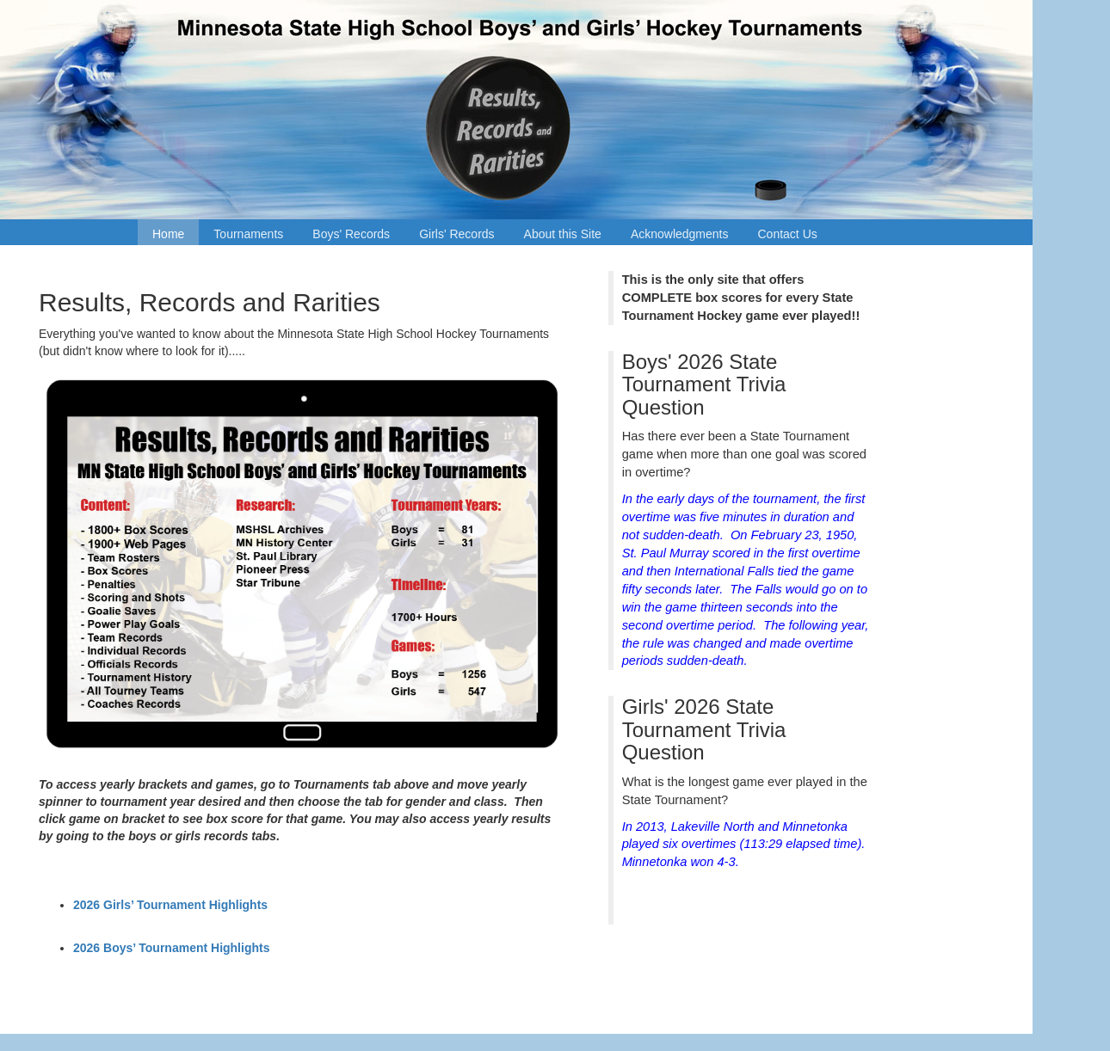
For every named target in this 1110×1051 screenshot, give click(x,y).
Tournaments (248, 234)
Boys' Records (351, 234)
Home (168, 234)
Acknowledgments (680, 234)
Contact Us (787, 234)
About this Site (562, 234)
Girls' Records (456, 234)
